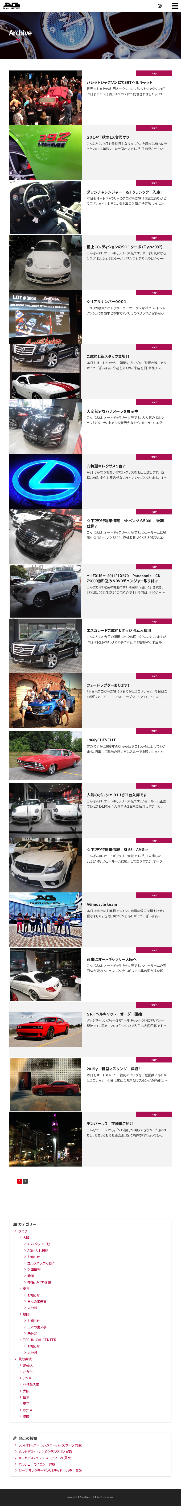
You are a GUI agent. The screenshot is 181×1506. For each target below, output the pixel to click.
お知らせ (33, 1257)
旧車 (26, 1398)
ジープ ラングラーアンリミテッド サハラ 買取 (50, 1471)
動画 (30, 1277)
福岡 (26, 1315)
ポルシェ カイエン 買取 (36, 1465)
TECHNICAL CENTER (39, 1340)
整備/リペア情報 (39, 1283)
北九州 (28, 1372)
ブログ (23, 1232)
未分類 (32, 1308)
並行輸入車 (31, 1385)
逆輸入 (28, 1366)
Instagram (159, 6)
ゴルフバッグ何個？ (40, 1264)
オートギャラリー (16, 6)
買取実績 (25, 1360)
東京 (26, 1289)
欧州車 (28, 1411)
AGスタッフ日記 (38, 1245)
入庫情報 (34, 1270)
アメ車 (27, 1379)
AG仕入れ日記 (37, 1251)
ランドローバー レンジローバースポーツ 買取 (50, 1446)
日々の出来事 (37, 1302)
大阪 (26, 1238)
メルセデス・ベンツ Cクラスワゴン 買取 (45, 1452)
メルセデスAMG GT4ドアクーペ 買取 (44, 1458)
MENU (175, 6)
